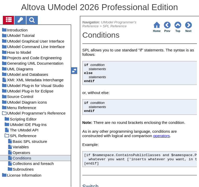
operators (161, 135)
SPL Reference (114, 26)
